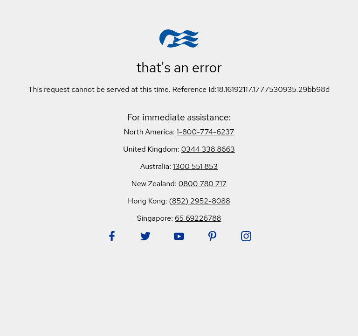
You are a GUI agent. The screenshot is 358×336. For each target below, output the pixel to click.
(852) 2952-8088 (199, 201)
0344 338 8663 (208, 149)
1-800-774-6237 (205, 132)
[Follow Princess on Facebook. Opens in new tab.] (111, 236)
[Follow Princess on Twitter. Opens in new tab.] (145, 236)
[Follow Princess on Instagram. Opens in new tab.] (246, 236)
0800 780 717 (203, 184)
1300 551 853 (195, 166)
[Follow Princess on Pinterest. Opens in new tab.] (212, 236)
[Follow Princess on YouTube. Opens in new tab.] (179, 236)
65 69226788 (198, 218)
